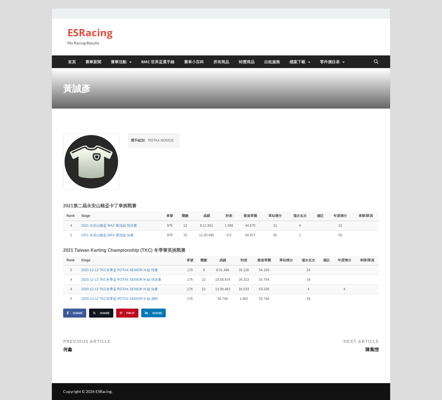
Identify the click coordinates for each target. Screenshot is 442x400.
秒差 (229, 216)
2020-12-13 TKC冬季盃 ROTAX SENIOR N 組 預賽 (119, 270)
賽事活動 (119, 61)
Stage (86, 216)
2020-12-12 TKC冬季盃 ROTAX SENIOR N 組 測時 (119, 299)
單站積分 (275, 216)
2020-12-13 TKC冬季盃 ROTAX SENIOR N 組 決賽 (119, 289)
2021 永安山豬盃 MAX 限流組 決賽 (107, 235)
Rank (71, 216)
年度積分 (340, 216)
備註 (320, 216)
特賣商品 (247, 61)
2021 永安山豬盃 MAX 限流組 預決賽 (109, 226)
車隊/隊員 (366, 216)
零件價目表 (330, 61)
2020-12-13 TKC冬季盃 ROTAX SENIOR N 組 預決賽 (121, 280)
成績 (206, 216)
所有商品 (221, 61)
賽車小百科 (194, 61)
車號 (169, 216)
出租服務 (272, 61)
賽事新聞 (93, 61)
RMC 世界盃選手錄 (157, 61)
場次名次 (300, 216)
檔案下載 (297, 61)
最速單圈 (250, 216)
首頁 (72, 61)
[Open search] (376, 61)
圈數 (185, 216)
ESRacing (89, 32)
